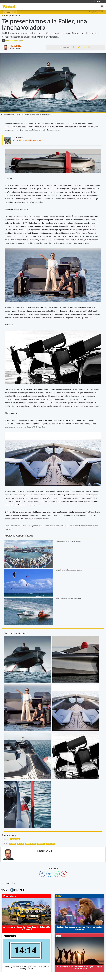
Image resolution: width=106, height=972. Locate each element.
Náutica (12, 843)
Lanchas (20, 843)
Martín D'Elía (15, 46)
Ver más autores (15, 48)
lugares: (5, 839)
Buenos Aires (15, 839)
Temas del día (10, 12)
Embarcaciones (31, 843)
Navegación (51, 843)
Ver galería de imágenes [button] (12, 40)
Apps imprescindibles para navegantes (69, 570)
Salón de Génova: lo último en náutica (68, 541)
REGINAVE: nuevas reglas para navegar (28, 140)
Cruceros (41, 843)
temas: (5, 844)
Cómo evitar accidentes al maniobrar (68, 599)
